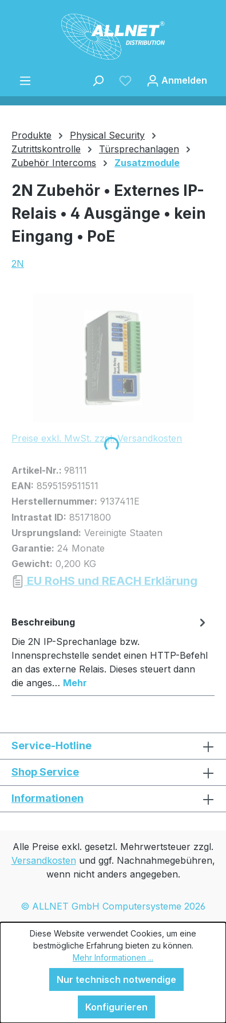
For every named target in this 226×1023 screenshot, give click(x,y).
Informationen (47, 798)
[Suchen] (98, 80)
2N (17, 263)
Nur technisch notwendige (116, 979)
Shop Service (45, 772)
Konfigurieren (116, 1007)
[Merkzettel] (125, 80)
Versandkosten (43, 860)
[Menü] (25, 80)
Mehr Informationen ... (113, 957)
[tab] (110, 652)
